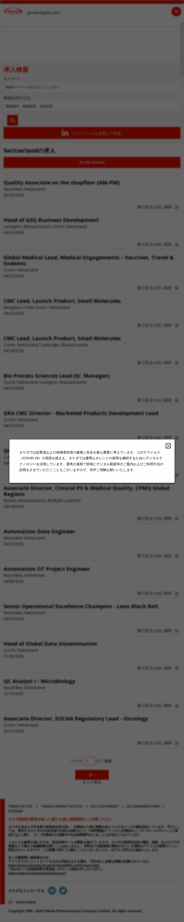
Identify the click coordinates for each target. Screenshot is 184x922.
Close (163, 449)
